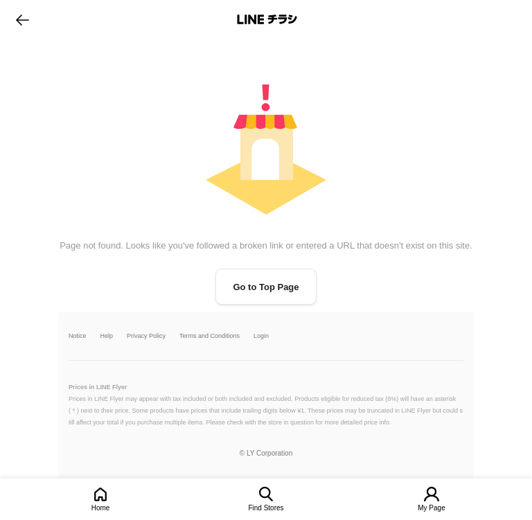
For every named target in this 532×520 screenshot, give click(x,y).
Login (261, 336)
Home (100, 508)
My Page (431, 508)
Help (107, 336)
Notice (78, 336)
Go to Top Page (266, 287)
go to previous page (22, 19)
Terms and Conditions (209, 336)
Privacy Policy (146, 336)
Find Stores (265, 508)
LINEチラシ (267, 19)
